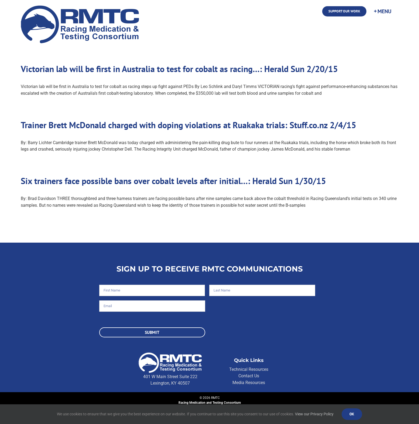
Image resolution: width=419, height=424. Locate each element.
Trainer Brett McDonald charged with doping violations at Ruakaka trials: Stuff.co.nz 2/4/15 (188, 125)
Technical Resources (248, 369)
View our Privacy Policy (314, 414)
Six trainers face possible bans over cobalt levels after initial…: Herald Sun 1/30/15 (173, 180)
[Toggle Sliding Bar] (382, 11)
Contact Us (248, 375)
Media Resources (248, 382)
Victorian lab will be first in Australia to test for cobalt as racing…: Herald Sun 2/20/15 (179, 68)
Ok (351, 414)
